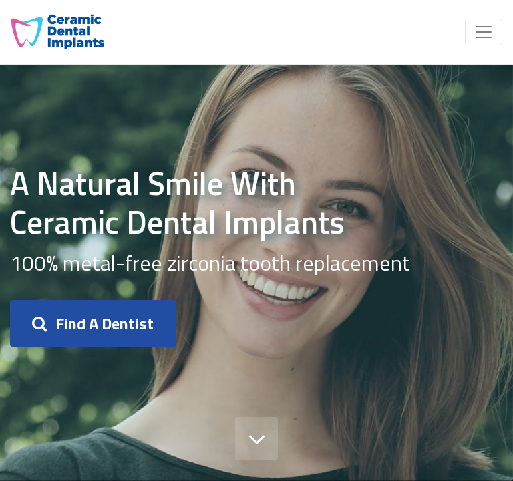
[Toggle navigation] (483, 32)
